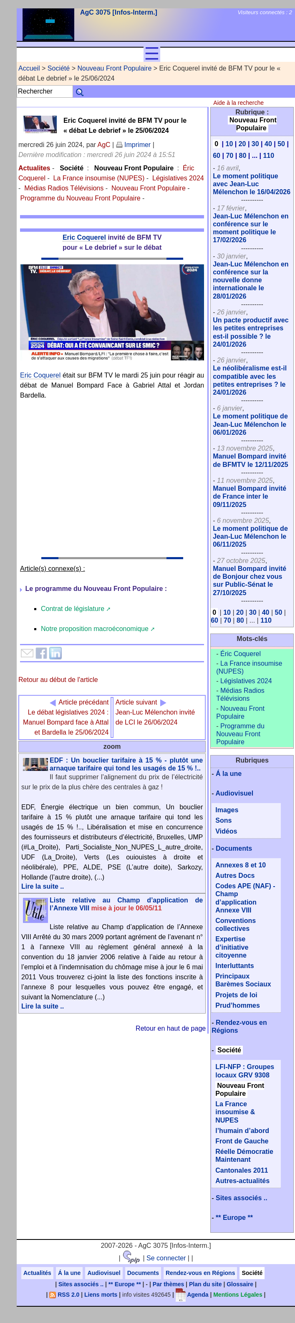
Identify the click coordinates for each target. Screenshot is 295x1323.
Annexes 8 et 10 (240, 865)
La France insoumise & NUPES (235, 1111)
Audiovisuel (234, 793)
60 (216, 155)
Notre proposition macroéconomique (95, 628)
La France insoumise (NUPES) (99, 178)
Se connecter (166, 1258)
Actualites (34, 168)
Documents (234, 848)
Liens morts (100, 1294)
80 (243, 155)
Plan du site (205, 1284)
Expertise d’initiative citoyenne (231, 946)
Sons (223, 820)
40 (268, 143)
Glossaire (240, 1284)
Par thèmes (168, 1284)
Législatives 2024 (178, 178)
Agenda (192, 1294)
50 (281, 143)
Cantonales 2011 (241, 1170)
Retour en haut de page (171, 1028)
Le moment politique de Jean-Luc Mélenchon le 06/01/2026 (250, 424)
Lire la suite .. (42, 886)
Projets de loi (236, 995)
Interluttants (234, 965)
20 (242, 143)
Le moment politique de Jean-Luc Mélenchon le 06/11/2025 (250, 536)
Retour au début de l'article (58, 679)
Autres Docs (235, 875)
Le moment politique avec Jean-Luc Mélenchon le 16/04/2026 (251, 183)
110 (268, 155)
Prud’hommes (237, 1005)
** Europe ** (234, 1217)
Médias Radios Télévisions (63, 188)
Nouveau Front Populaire (114, 68)
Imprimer (133, 144)
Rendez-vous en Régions (200, 1273)
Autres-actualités (242, 1180)
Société (59, 68)
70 (229, 155)
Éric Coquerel (240, 653)
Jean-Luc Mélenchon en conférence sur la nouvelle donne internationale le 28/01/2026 (250, 280)
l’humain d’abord (242, 1130)
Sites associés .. (241, 1197)
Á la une (229, 773)
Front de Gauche (241, 1141)
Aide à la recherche (238, 102)
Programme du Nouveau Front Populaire (80, 198)
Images (226, 810)
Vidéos (226, 831)
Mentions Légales (237, 1294)
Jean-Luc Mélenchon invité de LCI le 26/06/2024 (155, 712)
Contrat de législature (72, 608)
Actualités (37, 1273)
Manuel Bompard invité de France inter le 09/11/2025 (249, 496)
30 (255, 143)
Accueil (29, 68)
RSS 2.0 (64, 1294)
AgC (103, 144)
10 (229, 143)
